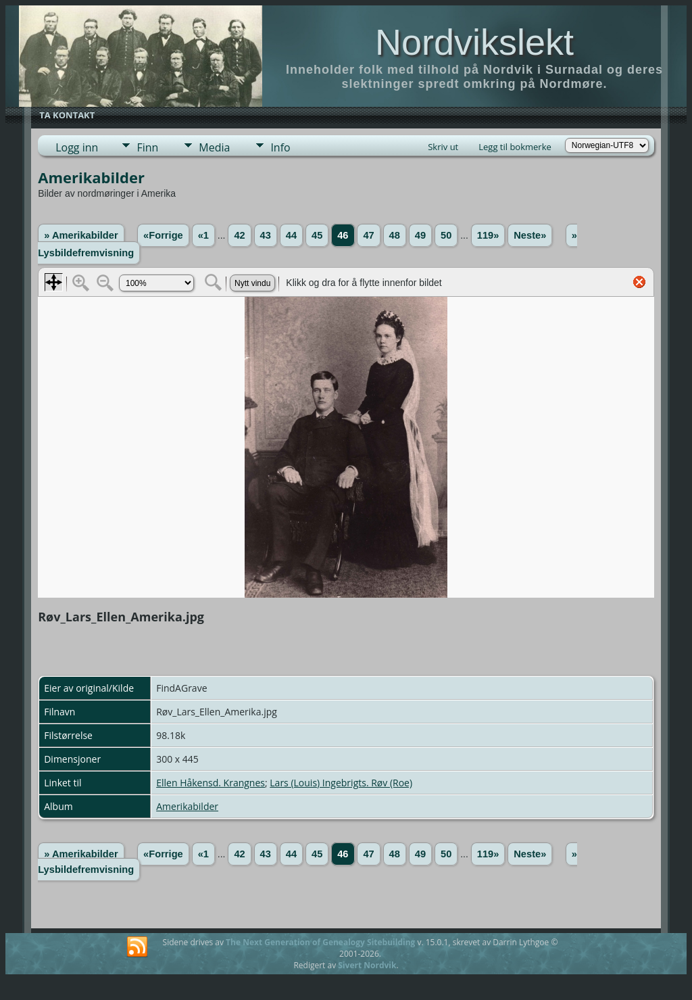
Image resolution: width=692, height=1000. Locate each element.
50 (446, 235)
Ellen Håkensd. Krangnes (210, 782)
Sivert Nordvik (367, 965)
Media (214, 147)
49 (420, 235)
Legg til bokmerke (514, 147)
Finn (147, 147)
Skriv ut (443, 147)
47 (368, 235)
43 (265, 235)
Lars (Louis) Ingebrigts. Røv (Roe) (341, 782)
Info (280, 147)
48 (394, 235)
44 (291, 235)
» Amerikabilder (81, 235)
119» (488, 235)
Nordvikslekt (474, 42)
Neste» (530, 235)
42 (239, 235)
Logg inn (76, 147)
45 (317, 235)
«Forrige (163, 235)
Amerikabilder (187, 806)
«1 (203, 235)
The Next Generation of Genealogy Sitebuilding (320, 942)
